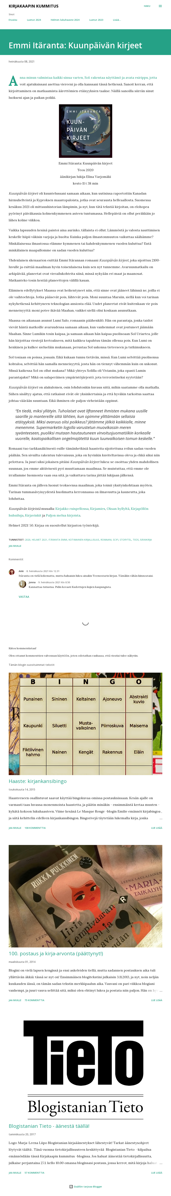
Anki (21, 571)
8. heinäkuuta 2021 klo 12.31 (42, 571)
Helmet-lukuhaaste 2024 (65, 19)
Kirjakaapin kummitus (33, 6)
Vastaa (24, 597)
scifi (115, 539)
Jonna (32, 582)
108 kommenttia (35, 827)
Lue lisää (156, 827)
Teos (136, 539)
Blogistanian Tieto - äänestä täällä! (49, 1125)
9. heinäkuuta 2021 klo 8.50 (54, 582)
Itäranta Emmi (57, 539)
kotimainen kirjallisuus (83, 539)
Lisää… (117, 19)
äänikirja (146, 539)
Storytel (125, 539)
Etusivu (13, 19)
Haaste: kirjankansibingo (38, 781)
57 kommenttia (34, 1172)
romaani (106, 539)
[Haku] (147, 6)
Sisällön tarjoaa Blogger (85, 1186)
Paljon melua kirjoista (63, 515)
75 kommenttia (34, 1000)
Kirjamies (97, 508)
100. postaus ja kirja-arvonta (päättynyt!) (56, 953)
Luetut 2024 (34, 19)
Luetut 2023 (96, 19)
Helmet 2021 (39, 539)
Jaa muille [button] (15, 545)
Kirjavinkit (33, 515)
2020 (27, 539)
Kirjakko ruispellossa (72, 508)
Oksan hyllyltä (118, 508)
